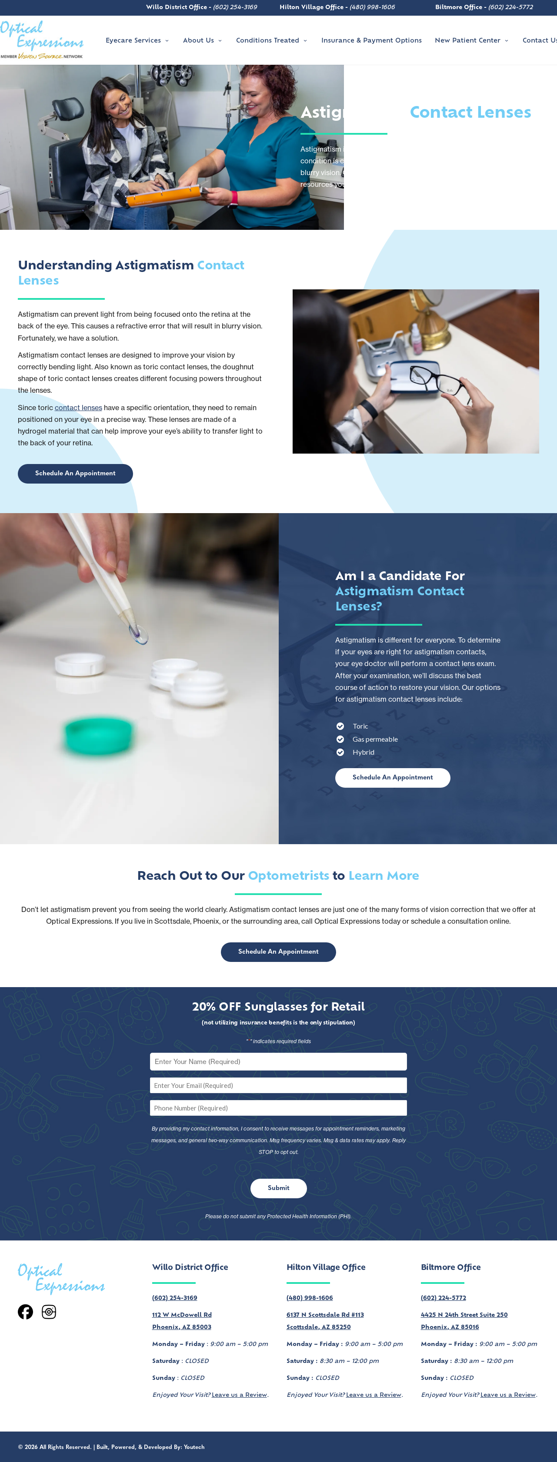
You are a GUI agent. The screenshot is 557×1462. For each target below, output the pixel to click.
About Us (203, 41)
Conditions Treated (272, 41)
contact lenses (78, 407)
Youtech (194, 1447)
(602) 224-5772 (510, 7)
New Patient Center (472, 41)
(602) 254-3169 (235, 7)
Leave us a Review (239, 1395)
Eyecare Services (138, 41)
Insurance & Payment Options (371, 41)
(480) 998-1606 (372, 7)
